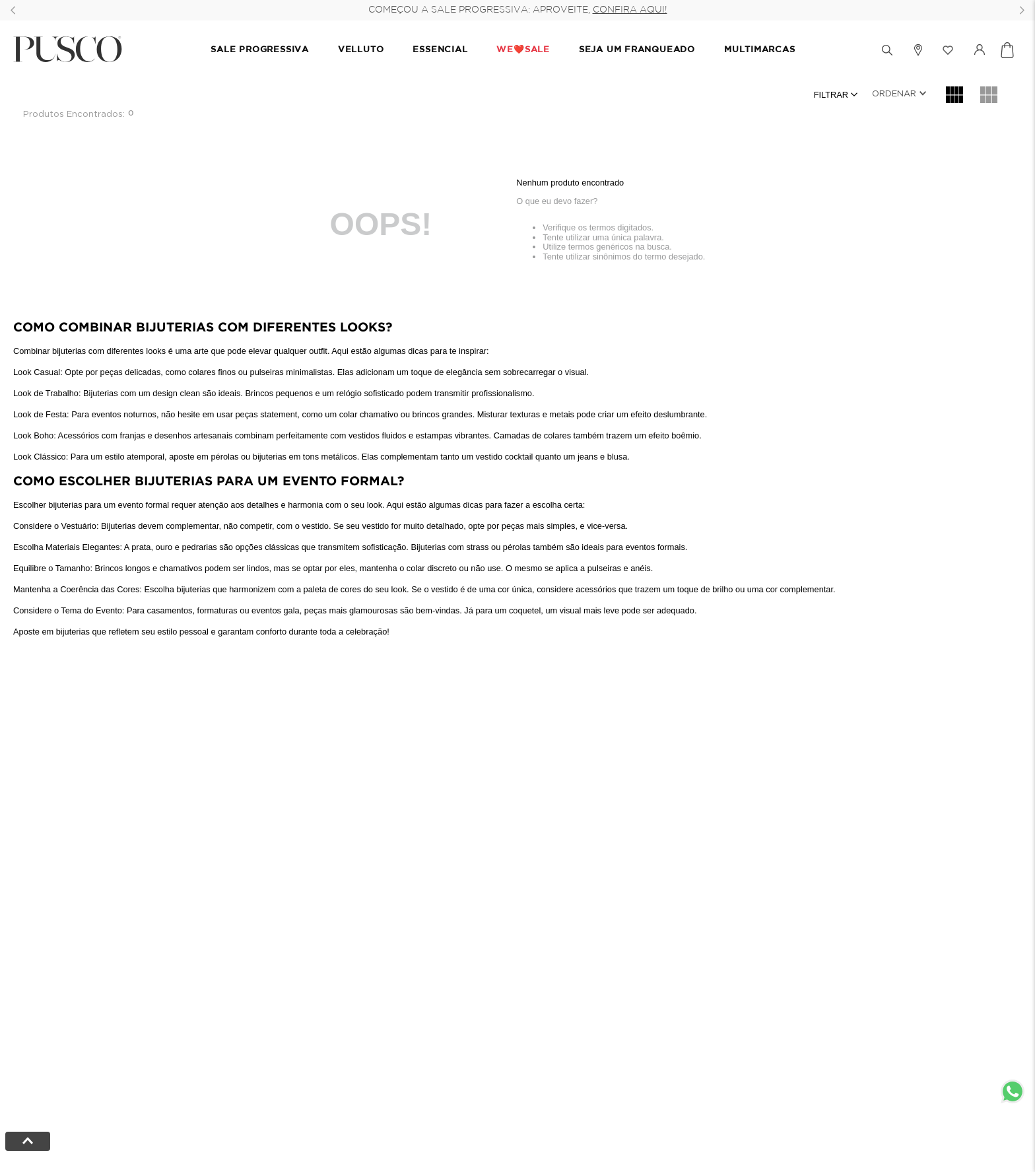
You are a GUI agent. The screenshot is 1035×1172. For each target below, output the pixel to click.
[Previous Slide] (13, 10)
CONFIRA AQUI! (630, 10)
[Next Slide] (1022, 10)
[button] (824, 50)
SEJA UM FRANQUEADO (637, 49)
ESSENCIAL (440, 49)
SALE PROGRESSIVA (259, 49)
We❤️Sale (522, 49)
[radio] (954, 94)
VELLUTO (361, 49)
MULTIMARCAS (759, 49)
